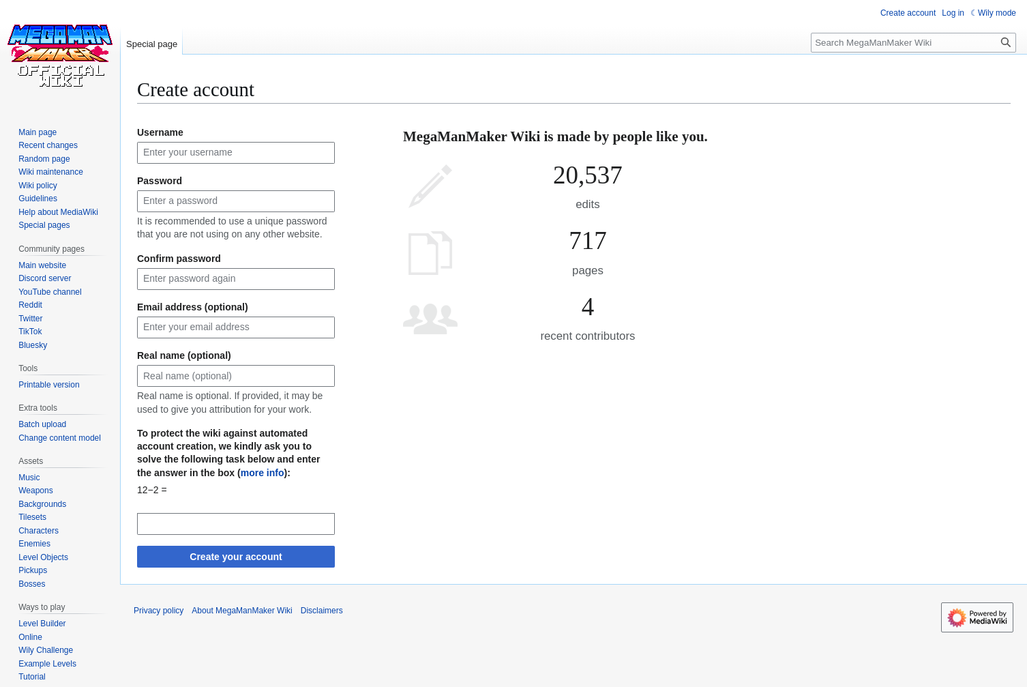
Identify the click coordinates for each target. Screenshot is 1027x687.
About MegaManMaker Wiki (242, 610)
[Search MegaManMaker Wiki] (913, 43)
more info (262, 472)
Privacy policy (158, 610)
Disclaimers (322, 610)
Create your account (236, 556)
